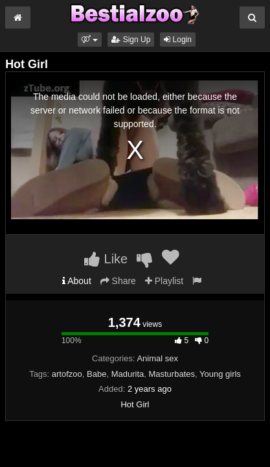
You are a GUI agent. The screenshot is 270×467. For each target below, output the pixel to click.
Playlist (164, 281)
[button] (90, 39)
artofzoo (67, 374)
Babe (96, 374)
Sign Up (130, 39)
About (76, 281)
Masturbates (171, 374)
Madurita (127, 374)
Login (178, 39)
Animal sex (157, 358)
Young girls (220, 374)
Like (106, 259)
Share (118, 281)
